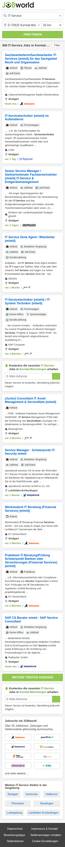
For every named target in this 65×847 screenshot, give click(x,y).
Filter (57, 45)
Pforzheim (18, 803)
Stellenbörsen (15, 841)
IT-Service (15, 45)
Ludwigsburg (14, 812)
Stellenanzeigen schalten (45, 835)
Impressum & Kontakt (44, 828)
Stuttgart (12, 794)
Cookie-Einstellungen (45, 841)
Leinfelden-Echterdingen (43, 812)
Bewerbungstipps (14, 835)
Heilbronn (52, 794)
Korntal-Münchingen (49, 45)
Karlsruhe (32, 794)
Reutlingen (47, 803)
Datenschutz (15, 828)
